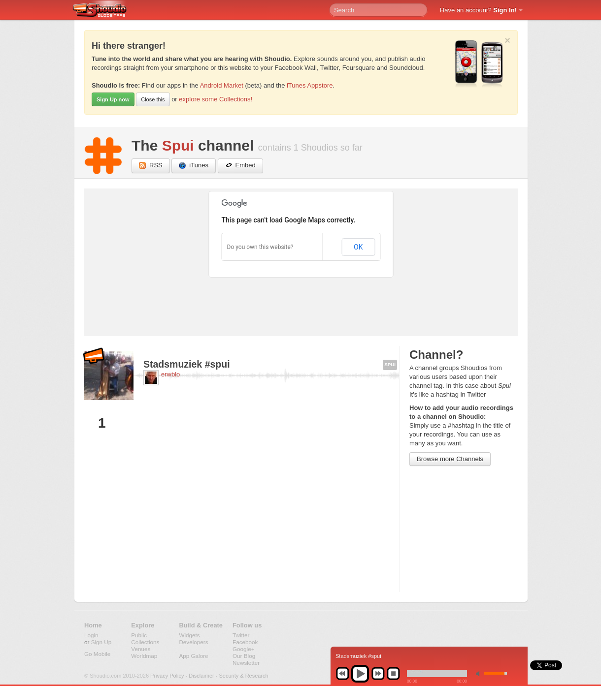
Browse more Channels (450, 459)
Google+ (244, 649)
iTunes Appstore (310, 85)
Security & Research (243, 676)
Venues (140, 649)
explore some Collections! (215, 99)
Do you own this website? (260, 247)
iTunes (193, 165)
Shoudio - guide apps (105, 10)
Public (139, 635)
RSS (151, 165)
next (378, 674)
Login (91, 635)
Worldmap (144, 656)
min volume (479, 673)
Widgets (189, 635)
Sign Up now (113, 99)
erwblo (170, 374)
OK (358, 247)
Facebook (245, 642)
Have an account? (478, 10)
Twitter (241, 635)
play (360, 674)
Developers (193, 642)
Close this (153, 99)
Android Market (221, 85)
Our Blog (244, 656)
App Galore (193, 656)
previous (342, 674)
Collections (145, 642)
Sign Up (101, 642)
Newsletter (246, 662)
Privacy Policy (167, 676)
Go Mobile (97, 654)
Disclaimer (201, 676)
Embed (240, 165)
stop (393, 674)
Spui (178, 145)
